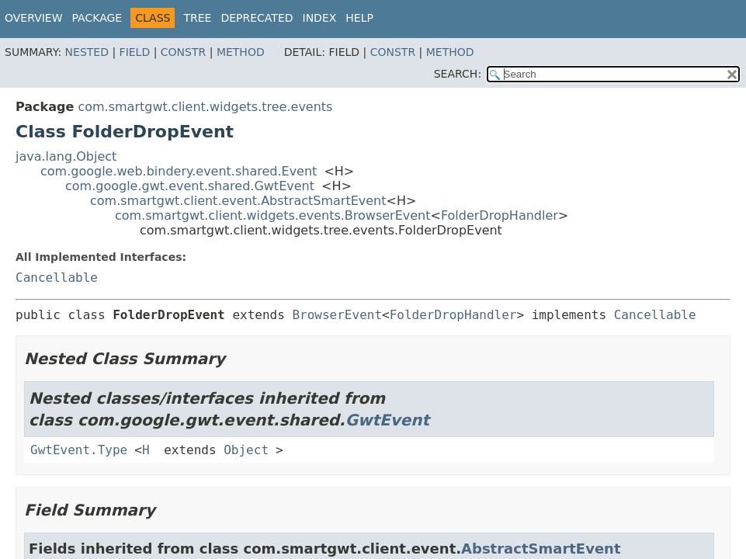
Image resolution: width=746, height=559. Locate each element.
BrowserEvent (337, 314)
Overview (34, 18)
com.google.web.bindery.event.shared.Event (178, 171)
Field (135, 52)
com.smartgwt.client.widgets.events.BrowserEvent (273, 215)
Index (320, 18)
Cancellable (57, 277)
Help (359, 18)
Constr (183, 52)
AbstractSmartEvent (540, 548)
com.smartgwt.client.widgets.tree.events (205, 106)
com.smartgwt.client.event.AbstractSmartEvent (238, 200)
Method (241, 52)
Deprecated (256, 18)
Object (246, 450)
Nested (87, 52)
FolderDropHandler (499, 215)
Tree (197, 18)
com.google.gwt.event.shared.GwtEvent (189, 186)
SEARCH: (457, 74)
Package (97, 18)
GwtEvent (387, 420)
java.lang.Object (66, 156)
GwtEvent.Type (78, 450)
